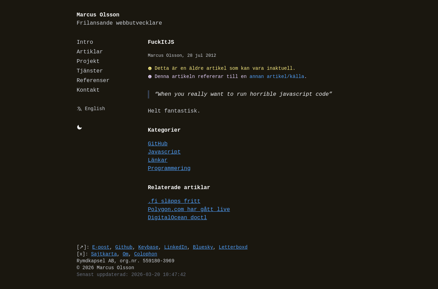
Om (125, 254)
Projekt (88, 61)
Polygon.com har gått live (189, 209)
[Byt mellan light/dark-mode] (79, 127)
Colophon (145, 254)
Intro (85, 42)
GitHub (158, 144)
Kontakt (88, 90)
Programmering (169, 168)
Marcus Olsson (119, 19)
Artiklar (90, 52)
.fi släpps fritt (174, 201)
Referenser (93, 80)
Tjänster (90, 71)
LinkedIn (175, 247)
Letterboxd (233, 247)
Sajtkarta (104, 254)
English (95, 108)
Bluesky (203, 247)
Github (123, 247)
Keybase (148, 247)
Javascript (164, 152)
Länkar (158, 160)
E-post (101, 247)
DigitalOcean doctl (177, 218)
